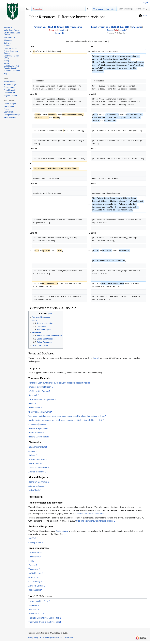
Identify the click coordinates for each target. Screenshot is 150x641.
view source (76, 27)
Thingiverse (33, 557)
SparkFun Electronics (37, 468)
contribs (63, 30)
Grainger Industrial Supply (39, 387)
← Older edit (58, 33)
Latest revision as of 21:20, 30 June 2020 (110, 27)
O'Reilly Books (34, 542)
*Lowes (31, 403)
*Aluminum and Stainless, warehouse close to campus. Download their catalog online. (66, 416)
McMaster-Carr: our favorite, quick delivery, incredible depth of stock (58, 383)
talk (57, 30)
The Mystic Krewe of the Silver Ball (43, 622)
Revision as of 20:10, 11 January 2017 (51, 27)
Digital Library (62, 531)
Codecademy (34, 581)
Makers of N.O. (35, 613)
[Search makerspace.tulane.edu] (133, 9)
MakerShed (33, 490)
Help (144, 16)
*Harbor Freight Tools (37, 428)
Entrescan (32, 605)
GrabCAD (32, 577)
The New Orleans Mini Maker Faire (43, 618)
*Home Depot (34, 408)
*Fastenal (32, 395)
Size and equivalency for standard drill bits (94, 521)
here (95, 358)
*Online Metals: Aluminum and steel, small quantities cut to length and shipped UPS (65, 420)
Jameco (31, 451)
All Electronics (34, 463)
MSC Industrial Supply (38, 391)
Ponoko (31, 565)
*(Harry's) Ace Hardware (39, 412)
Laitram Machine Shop (38, 601)
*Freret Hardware (36, 433)
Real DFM (32, 609)
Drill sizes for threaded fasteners (88, 513)
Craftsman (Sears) (36, 424)
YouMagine (33, 569)
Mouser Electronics (36, 459)
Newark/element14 (36, 447)
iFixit (30, 561)
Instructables (34, 552)
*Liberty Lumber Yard (37, 437)
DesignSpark (34, 590)
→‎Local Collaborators (117, 33)
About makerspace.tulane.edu (51, 637)
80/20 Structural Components (41, 399)
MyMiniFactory (34, 573)
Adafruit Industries (36, 472)
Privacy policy (33, 637)
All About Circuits (35, 586)
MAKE (31, 538)
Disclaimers (68, 637)
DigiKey (31, 455)
